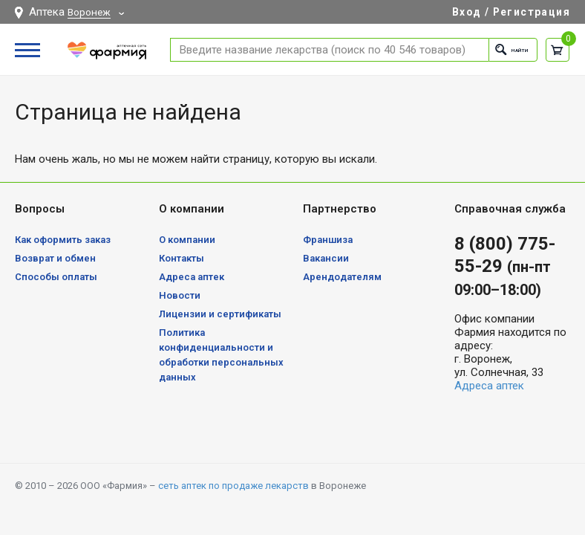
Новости (179, 295)
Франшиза (328, 239)
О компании (187, 239)
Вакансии (326, 258)
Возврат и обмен (55, 258)
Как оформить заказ (63, 239)
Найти (501, 49)
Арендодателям (342, 276)
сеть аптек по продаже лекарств (233, 485)
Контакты (181, 258)
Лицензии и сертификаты (220, 314)
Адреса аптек (191, 276)
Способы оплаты (56, 276)
